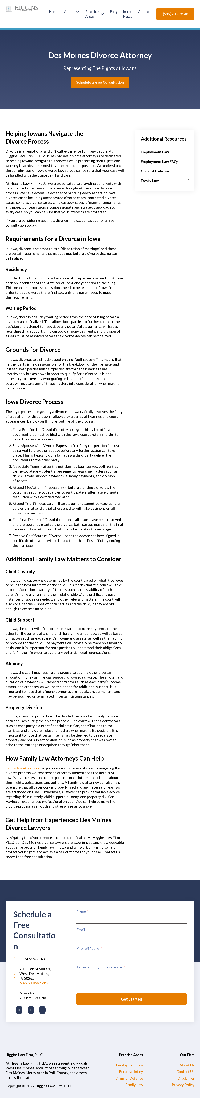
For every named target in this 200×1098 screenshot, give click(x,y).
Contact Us (185, 1071)
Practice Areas (92, 14)
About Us (187, 1065)
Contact (144, 11)
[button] (165, 152)
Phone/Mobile (87, 948)
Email (80, 929)
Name (81, 911)
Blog (113, 11)
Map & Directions (33, 983)
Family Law (134, 1085)
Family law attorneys (22, 768)
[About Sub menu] (78, 11)
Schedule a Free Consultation (100, 82)
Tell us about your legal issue (99, 967)
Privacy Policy (183, 1085)
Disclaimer (186, 1078)
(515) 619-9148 (175, 14)
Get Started (131, 999)
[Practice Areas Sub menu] (102, 14)
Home (53, 11)
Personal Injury (131, 1071)
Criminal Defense (129, 1078)
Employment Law (129, 1065)
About (69, 11)
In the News (127, 14)
